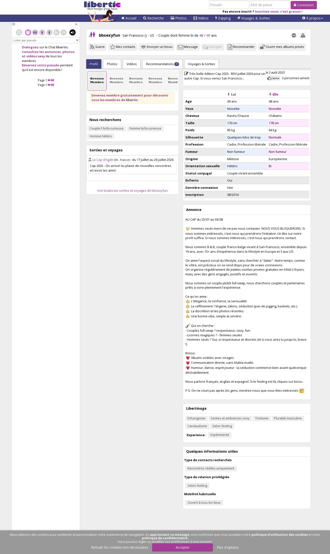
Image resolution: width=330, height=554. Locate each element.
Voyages (253, 18)
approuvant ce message (169, 534)
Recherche (153, 18)
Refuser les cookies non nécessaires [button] (119, 547)
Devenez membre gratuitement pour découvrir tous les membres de (129, 97)
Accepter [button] (183, 547)
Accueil (128, 18)
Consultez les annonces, (42, 52)
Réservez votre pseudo (40, 65)
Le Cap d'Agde (102, 159)
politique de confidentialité (165, 538)
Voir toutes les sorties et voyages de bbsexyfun (132, 190)
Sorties (201, 64)
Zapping (223, 18)
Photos (179, 18)
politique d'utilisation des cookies (280, 534)
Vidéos (200, 18)
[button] (312, 18)
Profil (94, 64)
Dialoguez (30, 47)
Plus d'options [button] (228, 547)
